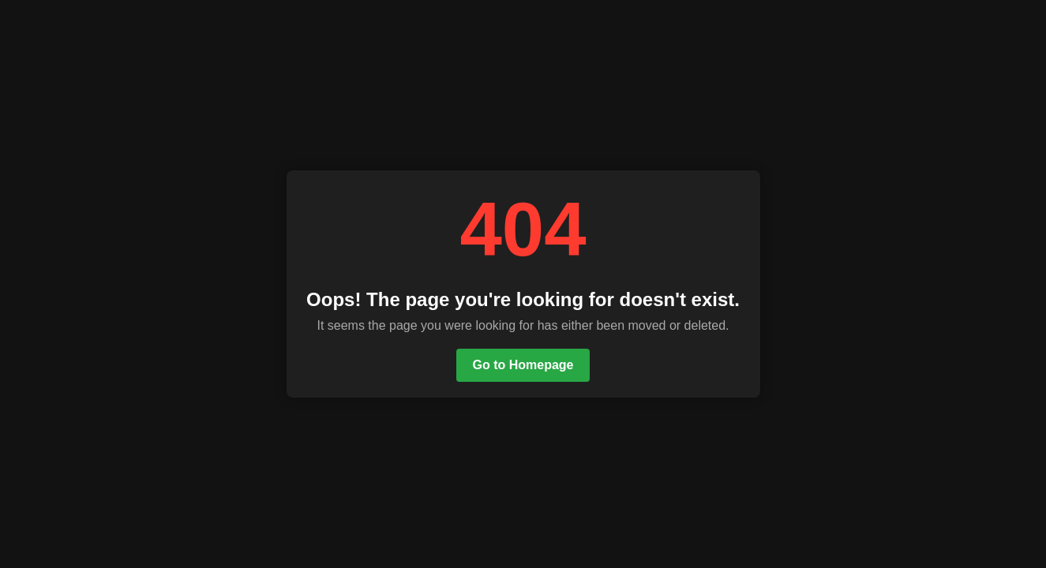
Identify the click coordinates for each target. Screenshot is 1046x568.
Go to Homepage (522, 365)
